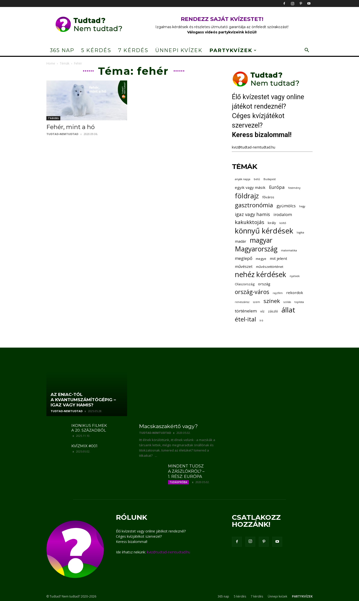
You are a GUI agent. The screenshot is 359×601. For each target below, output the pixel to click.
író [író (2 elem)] (261, 320)
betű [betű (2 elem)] (257, 179)
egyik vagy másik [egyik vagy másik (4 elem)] (250, 187)
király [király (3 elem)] (272, 223)
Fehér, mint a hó (70, 127)
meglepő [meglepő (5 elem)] (243, 258)
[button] (307, 50)
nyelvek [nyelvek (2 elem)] (295, 276)
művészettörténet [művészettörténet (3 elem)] (269, 266)
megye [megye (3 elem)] (261, 258)
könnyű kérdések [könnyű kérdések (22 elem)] (264, 230)
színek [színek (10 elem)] (272, 300)
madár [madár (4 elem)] (240, 241)
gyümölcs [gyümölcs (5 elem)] (286, 205)
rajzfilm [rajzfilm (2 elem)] (278, 293)
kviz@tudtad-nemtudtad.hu (253, 147)
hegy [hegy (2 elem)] (302, 206)
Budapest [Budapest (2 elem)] (270, 179)
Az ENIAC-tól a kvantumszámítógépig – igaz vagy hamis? (83, 399)
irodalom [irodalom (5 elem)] (282, 214)
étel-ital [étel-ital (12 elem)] (245, 319)
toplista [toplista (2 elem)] (299, 302)
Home (50, 63)
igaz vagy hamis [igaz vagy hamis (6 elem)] (252, 214)
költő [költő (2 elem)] (282, 223)
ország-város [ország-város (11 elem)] (252, 292)
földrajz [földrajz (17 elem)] (247, 195)
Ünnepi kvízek (178, 50)
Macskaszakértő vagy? (168, 426)
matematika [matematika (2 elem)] (289, 250)
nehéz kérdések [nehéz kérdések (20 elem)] (260, 274)
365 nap (62, 50)
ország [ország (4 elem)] (264, 283)
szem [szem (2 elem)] (256, 302)
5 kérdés (96, 50)
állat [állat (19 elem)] (288, 309)
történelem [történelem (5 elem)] (246, 310)
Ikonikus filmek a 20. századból (89, 428)
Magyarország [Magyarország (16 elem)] (256, 249)
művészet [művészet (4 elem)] (244, 266)
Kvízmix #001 (84, 446)
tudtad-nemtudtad (62, 134)
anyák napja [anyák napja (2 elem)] (242, 179)
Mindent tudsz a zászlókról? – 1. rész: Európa (186, 471)
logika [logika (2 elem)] (300, 232)
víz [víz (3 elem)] (262, 311)
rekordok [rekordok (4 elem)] (294, 292)
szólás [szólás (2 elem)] (287, 302)
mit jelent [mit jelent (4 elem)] (278, 258)
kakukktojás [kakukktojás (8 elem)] (249, 222)
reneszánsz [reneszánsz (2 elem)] (242, 302)
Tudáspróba (178, 482)
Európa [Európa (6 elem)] (277, 187)
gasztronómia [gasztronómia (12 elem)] (254, 205)
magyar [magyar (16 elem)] (261, 240)
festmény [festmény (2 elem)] (294, 188)
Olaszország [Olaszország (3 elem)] (245, 284)
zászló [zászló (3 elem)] (273, 311)
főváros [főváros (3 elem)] (268, 197)
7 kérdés (133, 50)
